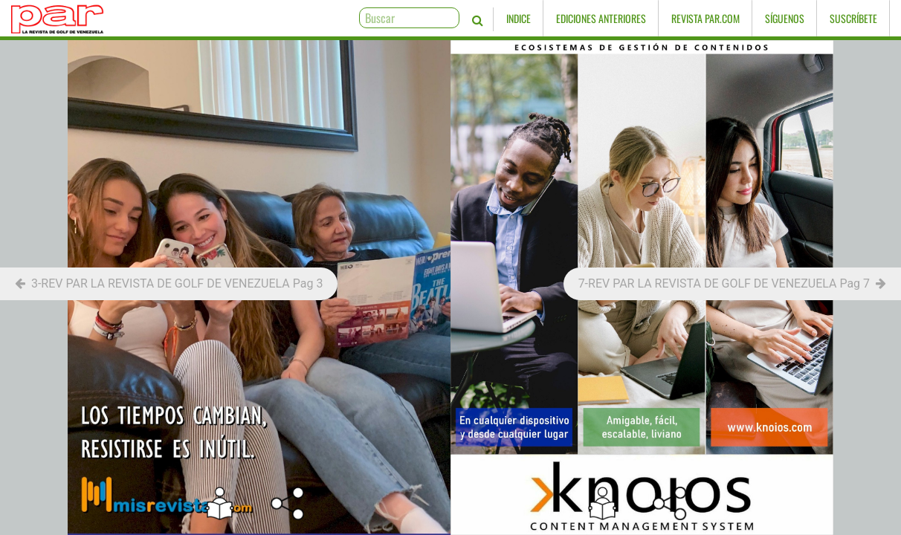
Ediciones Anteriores (601, 18)
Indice (518, 18)
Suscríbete (853, 18)
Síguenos (784, 18)
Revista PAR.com (705, 18)
